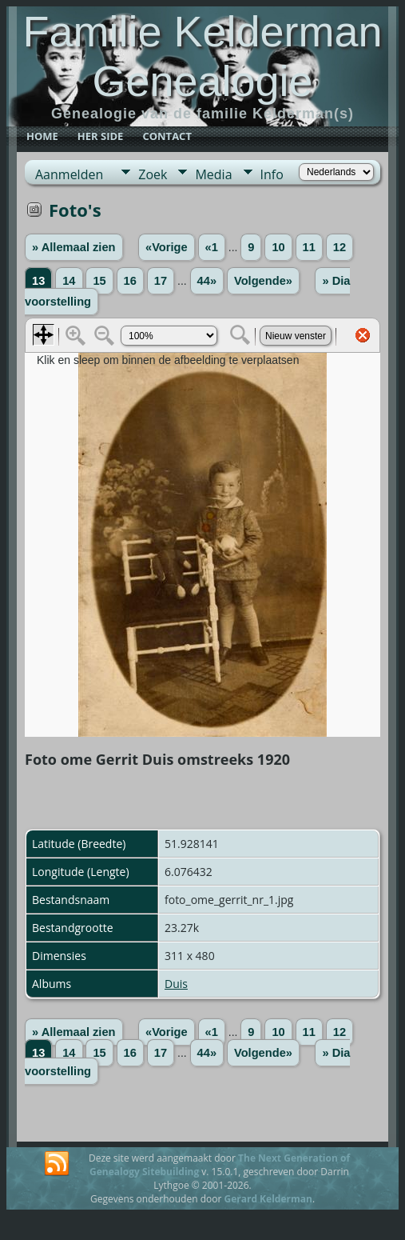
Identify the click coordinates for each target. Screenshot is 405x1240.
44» (206, 280)
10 (278, 247)
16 (130, 280)
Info (272, 174)
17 (160, 280)
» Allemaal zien (74, 247)
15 (99, 280)
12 (339, 247)
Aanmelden (69, 174)
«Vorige (166, 247)
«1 (211, 247)
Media (213, 174)
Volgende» (263, 280)
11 (309, 247)
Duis (176, 983)
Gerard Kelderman (268, 1199)
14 (68, 280)
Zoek (152, 174)
